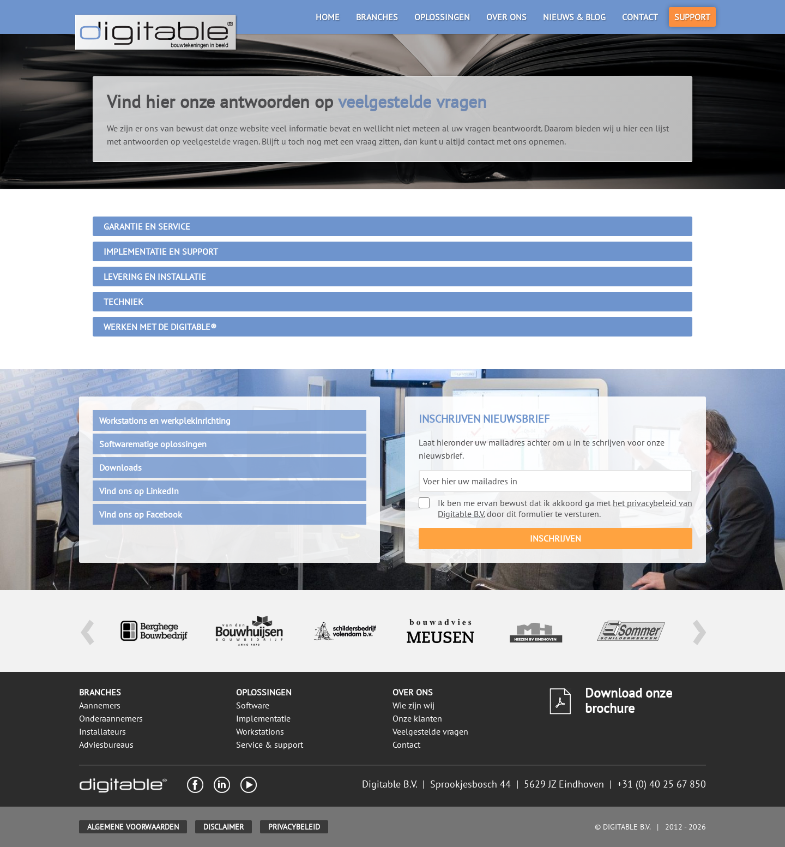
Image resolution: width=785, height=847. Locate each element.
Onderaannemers (111, 718)
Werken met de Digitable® (160, 326)
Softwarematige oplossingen (153, 443)
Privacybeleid (294, 827)
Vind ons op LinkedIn (139, 490)
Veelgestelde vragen (430, 731)
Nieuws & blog (574, 16)
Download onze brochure (628, 700)
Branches (377, 16)
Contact (640, 16)
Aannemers (99, 705)
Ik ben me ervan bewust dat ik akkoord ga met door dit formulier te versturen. (555, 508)
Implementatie (263, 718)
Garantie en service (147, 226)
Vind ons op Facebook (140, 514)
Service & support (269, 744)
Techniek (123, 301)
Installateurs (102, 731)
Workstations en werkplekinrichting (165, 420)
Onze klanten (417, 718)
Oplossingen (442, 16)
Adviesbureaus (106, 744)
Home (328, 16)
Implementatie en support (161, 251)
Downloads (120, 467)
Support (692, 16)
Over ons (506, 16)
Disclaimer (223, 827)
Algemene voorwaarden (133, 827)
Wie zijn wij (413, 705)
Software (252, 705)
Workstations (260, 731)
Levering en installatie (155, 276)
